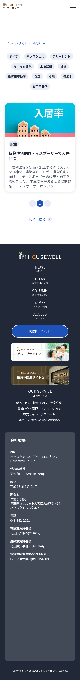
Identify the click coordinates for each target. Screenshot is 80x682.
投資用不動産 (17, 76)
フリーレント (62, 56)
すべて (13, 56)
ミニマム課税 (23, 66)
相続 (52, 76)
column (40, 293)
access (40, 317)
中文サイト (30, 416)
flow (40, 281)
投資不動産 (40, 404)
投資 (64, 66)
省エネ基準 (40, 86)
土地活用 (46, 66)
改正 (37, 76)
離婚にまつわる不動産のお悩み (39, 422)
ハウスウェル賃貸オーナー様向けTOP (25, 43)
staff (40, 305)
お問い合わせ (40, 332)
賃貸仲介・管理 (27, 410)
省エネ (67, 76)
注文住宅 (56, 404)
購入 (19, 404)
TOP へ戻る (37, 220)
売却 (28, 404)
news (40, 269)
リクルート (47, 416)
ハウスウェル (35, 56)
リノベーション (50, 410)
